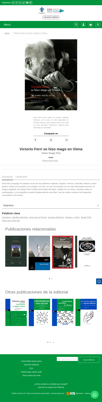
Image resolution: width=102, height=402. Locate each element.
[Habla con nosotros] (94, 395)
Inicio (7, 33)
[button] (49, 279)
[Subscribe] (88, 360)
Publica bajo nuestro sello (31, 372)
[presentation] (49, 274)
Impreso (8, 205)
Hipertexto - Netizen (77, 393)
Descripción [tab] (7, 177)
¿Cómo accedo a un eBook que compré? (51, 384)
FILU (31, 368)
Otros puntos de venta (31, 375)
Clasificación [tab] (21, 177)
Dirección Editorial (31, 365)
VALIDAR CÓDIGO (51, 17)
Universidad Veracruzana (31, 361)
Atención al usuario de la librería (51, 387)
